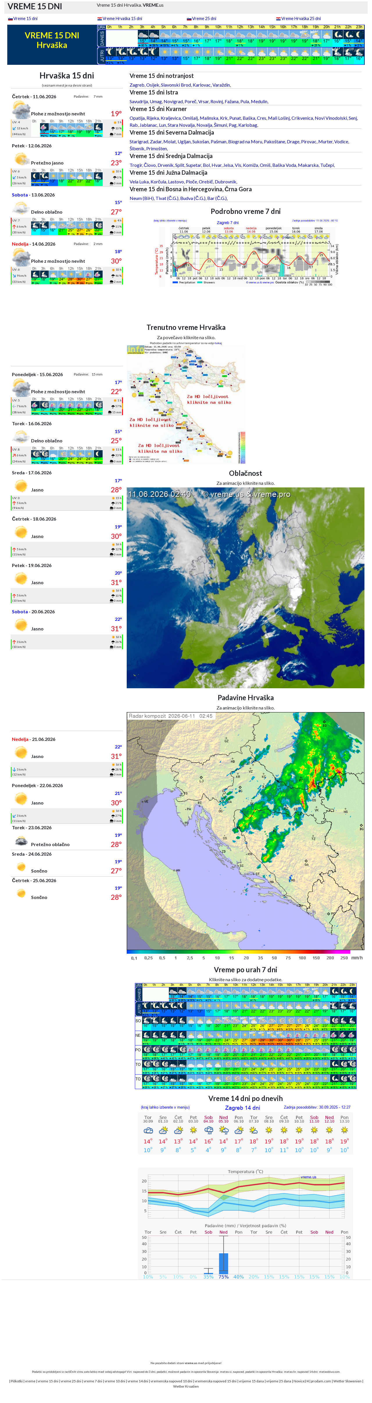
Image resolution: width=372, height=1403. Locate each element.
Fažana (232, 101)
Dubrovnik (225, 181)
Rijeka (152, 118)
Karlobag (247, 125)
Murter (325, 141)
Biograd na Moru (245, 141)
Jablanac (148, 125)
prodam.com (321, 1381)
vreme (30, 1381)
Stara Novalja (181, 125)
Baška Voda (284, 165)
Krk (224, 118)
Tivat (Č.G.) (167, 198)
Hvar (216, 165)
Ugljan (184, 141)
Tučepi (327, 165)
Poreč (190, 101)
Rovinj (216, 101)
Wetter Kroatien (186, 1386)
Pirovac (308, 141)
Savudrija (139, 101)
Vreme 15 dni (25, 18)
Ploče (191, 181)
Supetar (193, 165)
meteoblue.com (329, 1371)
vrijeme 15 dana (251, 1381)
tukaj (218, 343)
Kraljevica (171, 118)
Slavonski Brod (176, 84)
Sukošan (200, 141)
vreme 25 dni (71, 1381)
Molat (169, 141)
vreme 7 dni (93, 1381)
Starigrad (139, 141)
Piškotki (17, 1381)
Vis (238, 165)
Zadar (156, 141)
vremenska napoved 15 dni (216, 1381)
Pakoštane (274, 141)
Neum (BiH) (142, 198)
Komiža (250, 165)
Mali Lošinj (279, 118)
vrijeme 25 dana (278, 1381)
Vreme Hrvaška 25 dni (301, 18)
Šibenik (137, 148)
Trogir (136, 165)
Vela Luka (139, 181)
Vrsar (203, 101)
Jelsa (228, 165)
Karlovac (202, 84)
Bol (206, 165)
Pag (233, 125)
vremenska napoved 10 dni (171, 1381)
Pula (244, 101)
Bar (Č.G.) (217, 198)
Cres (261, 118)
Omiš (265, 165)
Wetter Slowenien (347, 1381)
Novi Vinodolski (331, 118)
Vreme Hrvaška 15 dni (122, 18)
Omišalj (190, 118)
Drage (293, 141)
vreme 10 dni (115, 1381)
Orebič (206, 181)
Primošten (156, 148)
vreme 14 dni (138, 1381)
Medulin (259, 101)
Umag (156, 101)
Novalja (204, 125)
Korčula (158, 181)
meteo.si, (226, 1371)
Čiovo (150, 165)
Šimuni (220, 125)
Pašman (218, 141)
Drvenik (166, 165)
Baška (249, 118)
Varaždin (221, 84)
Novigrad (173, 101)
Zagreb (137, 84)
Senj (353, 118)
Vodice (341, 141)
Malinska (209, 118)
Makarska (308, 165)
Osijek (152, 84)
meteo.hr (290, 1371)
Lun (162, 125)
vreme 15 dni (48, 1381)
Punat (235, 118)
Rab (134, 125)
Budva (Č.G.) (192, 198)
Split (179, 165)
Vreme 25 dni (204, 18)
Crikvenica (302, 118)
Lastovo (176, 181)
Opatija (137, 118)
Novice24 (301, 1381)
